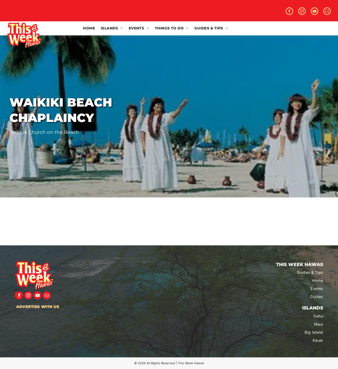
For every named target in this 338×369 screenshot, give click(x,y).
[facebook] (289, 11)
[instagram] (302, 11)
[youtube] (314, 11)
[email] (327, 11)
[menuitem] (89, 28)
